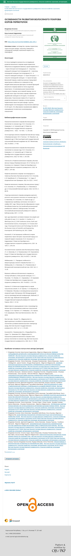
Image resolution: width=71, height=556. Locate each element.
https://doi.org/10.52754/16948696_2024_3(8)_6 (22, 42)
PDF (47, 66)
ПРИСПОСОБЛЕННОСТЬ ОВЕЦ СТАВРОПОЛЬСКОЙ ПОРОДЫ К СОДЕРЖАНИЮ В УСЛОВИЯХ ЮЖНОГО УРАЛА (35, 385)
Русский (7, 472)
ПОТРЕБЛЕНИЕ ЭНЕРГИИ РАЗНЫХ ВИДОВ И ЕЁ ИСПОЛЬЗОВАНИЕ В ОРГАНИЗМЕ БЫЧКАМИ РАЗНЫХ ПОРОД (37, 405)
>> (14, 452)
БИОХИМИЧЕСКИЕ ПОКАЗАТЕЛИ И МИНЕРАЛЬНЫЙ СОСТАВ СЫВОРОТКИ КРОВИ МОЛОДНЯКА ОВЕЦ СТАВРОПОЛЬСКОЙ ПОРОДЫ (35, 424)
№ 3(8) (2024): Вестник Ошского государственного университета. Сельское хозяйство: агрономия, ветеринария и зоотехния (32, 9)
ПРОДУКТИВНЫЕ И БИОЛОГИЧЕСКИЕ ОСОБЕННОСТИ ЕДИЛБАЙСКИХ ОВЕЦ (37, 442)
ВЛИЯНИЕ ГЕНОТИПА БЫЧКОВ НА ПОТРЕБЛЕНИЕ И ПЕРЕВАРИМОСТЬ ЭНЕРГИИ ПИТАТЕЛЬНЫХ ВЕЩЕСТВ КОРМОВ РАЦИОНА (35, 364)
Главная (7, 7)
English (7, 469)
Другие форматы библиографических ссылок (52, 98)
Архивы (13, 7)
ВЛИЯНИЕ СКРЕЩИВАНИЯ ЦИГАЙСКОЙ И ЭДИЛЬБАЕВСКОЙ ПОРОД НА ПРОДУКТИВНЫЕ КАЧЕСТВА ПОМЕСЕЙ (35, 354)
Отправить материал (12, 459)
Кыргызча (8, 475)
